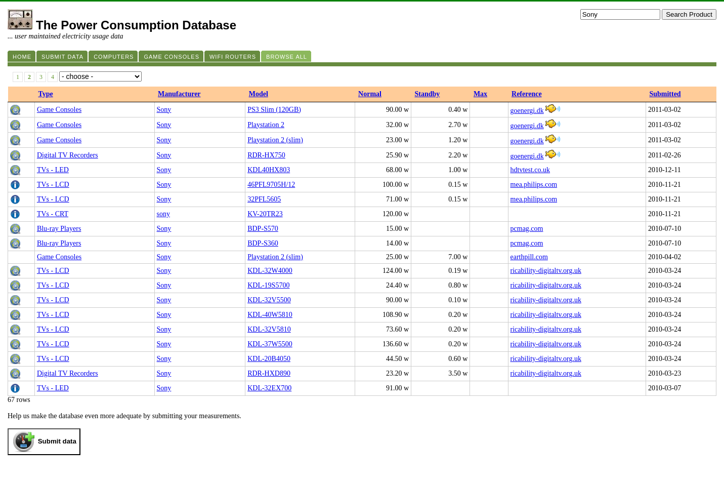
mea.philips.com (534, 184)
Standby (427, 94)
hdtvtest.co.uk (530, 170)
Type (45, 94)
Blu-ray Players (59, 228)
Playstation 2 (265, 125)
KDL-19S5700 (268, 285)
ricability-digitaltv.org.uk (545, 270)
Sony (164, 109)
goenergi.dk (527, 110)
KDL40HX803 (268, 170)
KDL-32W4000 (269, 270)
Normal (369, 94)
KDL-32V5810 (269, 329)
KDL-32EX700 (269, 388)
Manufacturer (179, 94)
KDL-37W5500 (269, 344)
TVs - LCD (53, 184)
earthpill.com (529, 257)
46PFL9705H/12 (271, 184)
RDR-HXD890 (268, 373)
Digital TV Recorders (67, 155)
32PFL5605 (264, 199)
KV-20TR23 (265, 214)
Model (258, 94)
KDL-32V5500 (269, 300)
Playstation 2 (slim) (275, 140)
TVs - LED (53, 170)
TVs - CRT (52, 214)
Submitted (664, 94)
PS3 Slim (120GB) (274, 109)
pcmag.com (526, 228)
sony (163, 214)
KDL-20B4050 (268, 358)
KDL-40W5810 (269, 314)
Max (480, 94)
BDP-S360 (262, 243)
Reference (527, 94)
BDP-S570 (262, 228)
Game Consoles (59, 109)
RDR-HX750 (266, 155)
